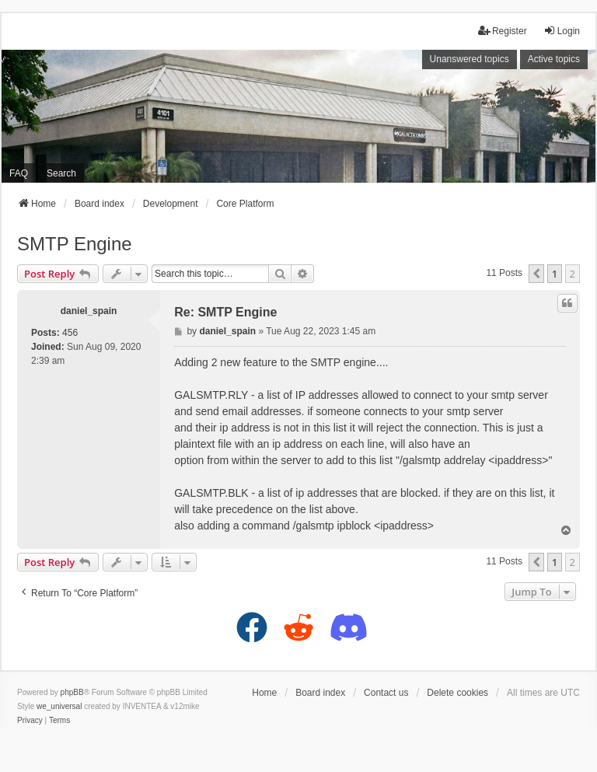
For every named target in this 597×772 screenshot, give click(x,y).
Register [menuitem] (502, 31)
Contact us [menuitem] (386, 692)
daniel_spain (89, 311)
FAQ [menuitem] (18, 173)
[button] (536, 273)
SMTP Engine (74, 243)
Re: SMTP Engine (225, 312)
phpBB (72, 692)
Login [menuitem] (561, 31)
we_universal (59, 706)
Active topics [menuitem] (554, 59)
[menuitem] (30, 721)
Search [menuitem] (61, 173)
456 (70, 332)
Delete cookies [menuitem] (457, 692)
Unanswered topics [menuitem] (469, 59)
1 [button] (554, 274)
